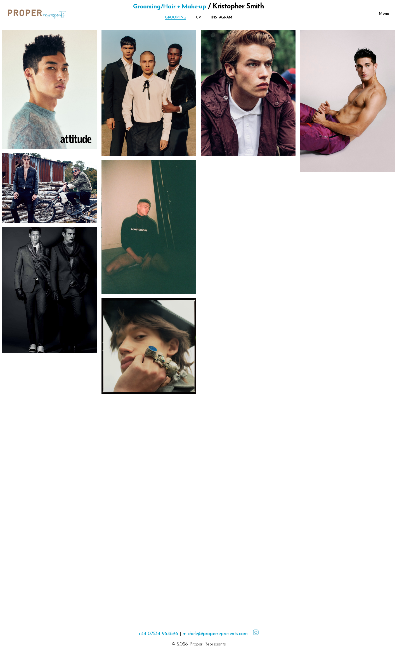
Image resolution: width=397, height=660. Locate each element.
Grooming (175, 17)
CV (198, 17)
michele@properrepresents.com (216, 634)
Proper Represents (207, 644)
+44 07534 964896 (157, 634)
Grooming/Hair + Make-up (169, 6)
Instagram (221, 17)
